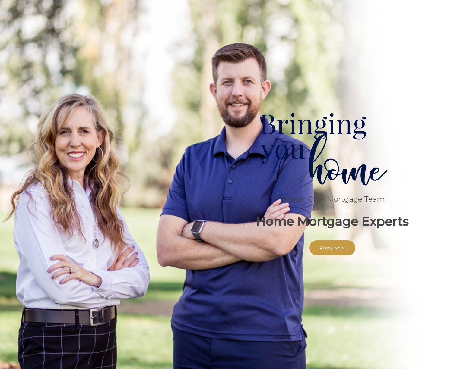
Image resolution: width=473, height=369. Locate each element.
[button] (332, 247)
